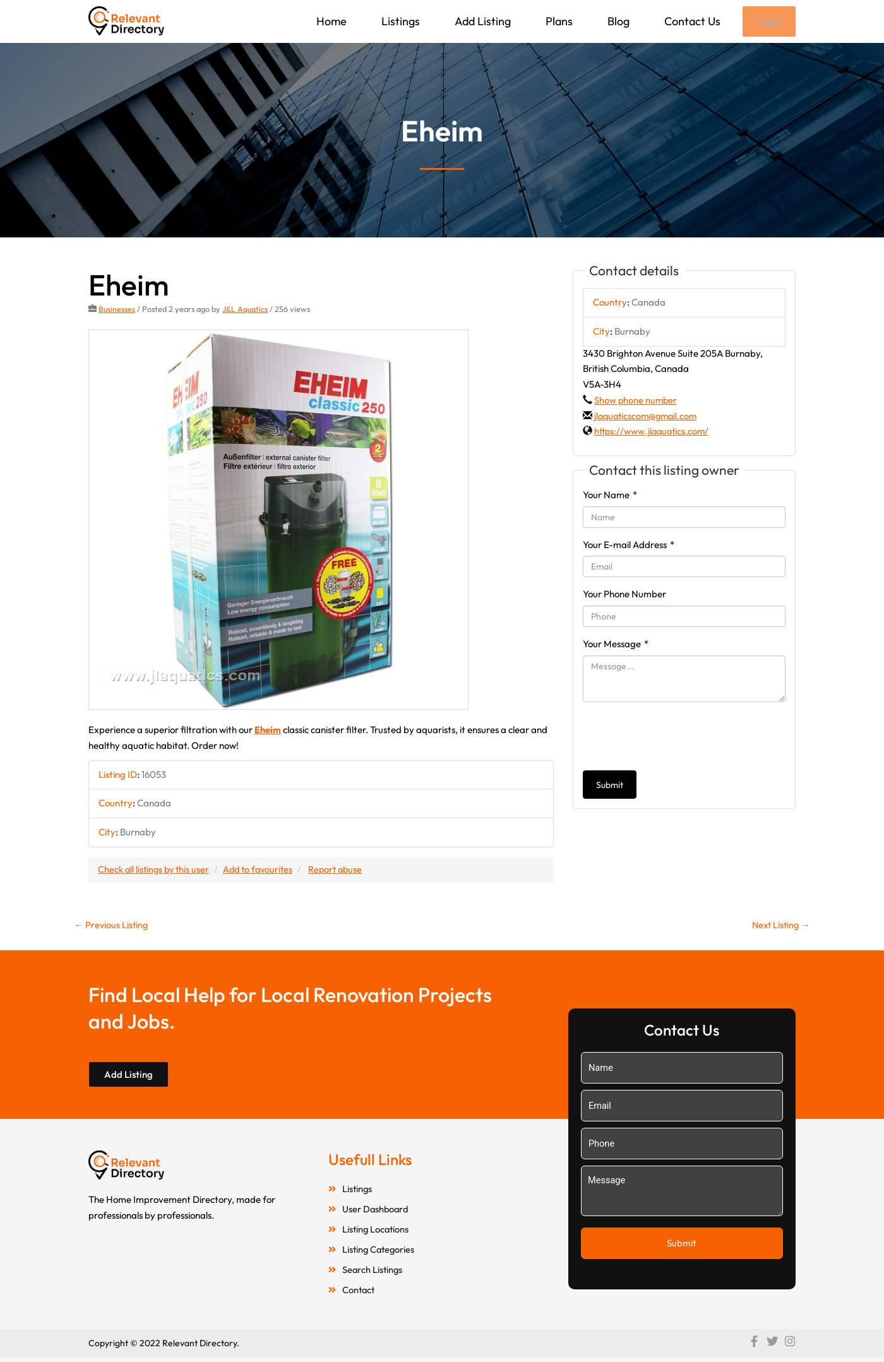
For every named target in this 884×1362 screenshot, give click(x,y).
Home (330, 21)
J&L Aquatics (246, 310)
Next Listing (779, 926)
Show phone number (636, 401)
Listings (399, 21)
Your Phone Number (624, 595)
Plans (557, 21)
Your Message (615, 645)
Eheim (268, 731)
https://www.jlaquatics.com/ (653, 432)
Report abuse (344, 870)
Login (768, 22)
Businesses (117, 310)
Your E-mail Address (628, 546)
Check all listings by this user (155, 870)
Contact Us (691, 21)
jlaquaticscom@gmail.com (648, 417)
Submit (609, 786)
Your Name (610, 496)
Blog (617, 21)
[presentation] (679, 737)
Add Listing (481, 21)
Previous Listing (112, 926)
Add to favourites (263, 870)
